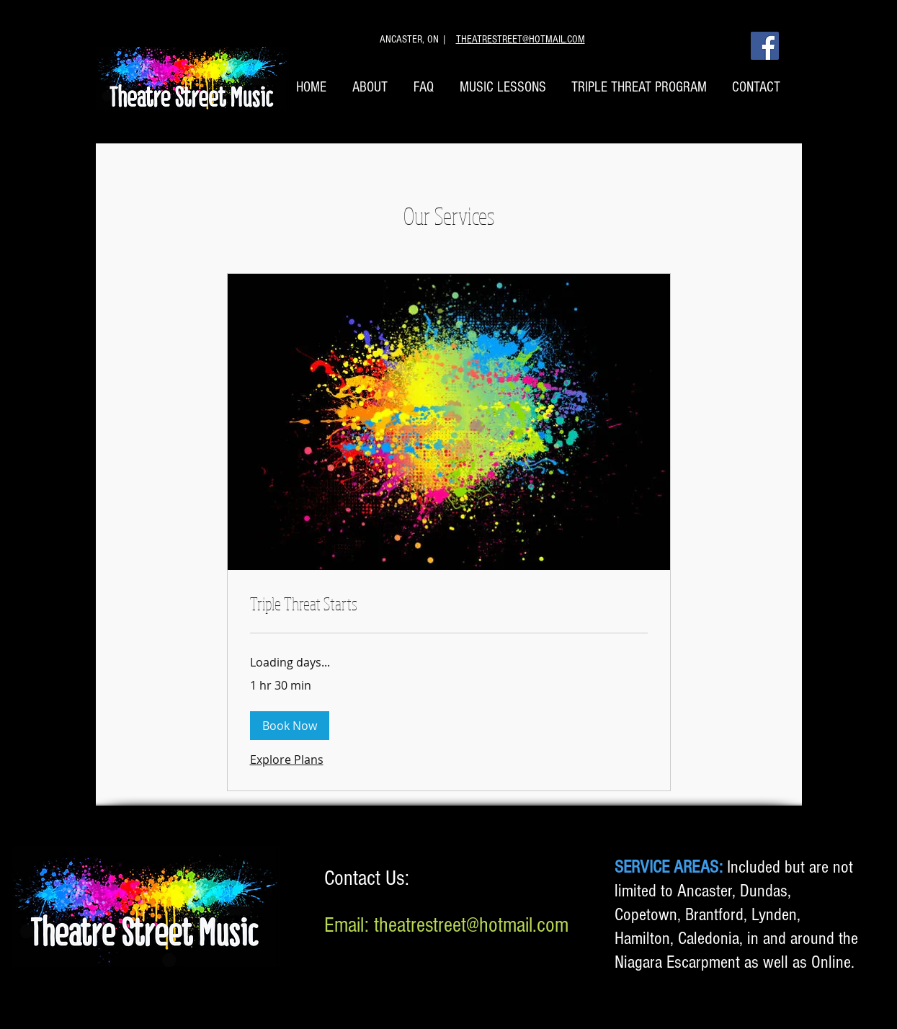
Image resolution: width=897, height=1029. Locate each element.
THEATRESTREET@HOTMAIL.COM (520, 39)
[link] (449, 603)
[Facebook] (765, 46)
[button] (289, 725)
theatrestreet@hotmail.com (471, 925)
